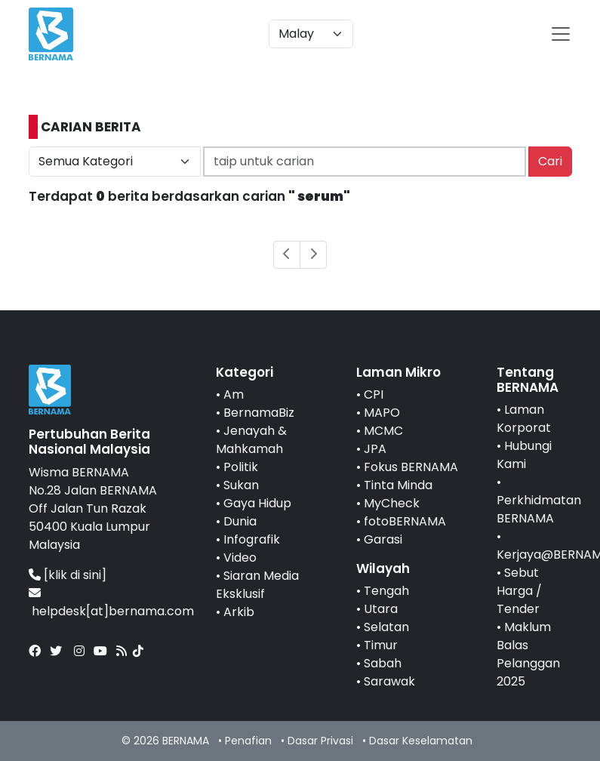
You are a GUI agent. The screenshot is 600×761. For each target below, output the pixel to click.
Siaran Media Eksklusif (257, 584)
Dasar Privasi (320, 740)
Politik (240, 467)
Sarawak (389, 681)
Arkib (238, 612)
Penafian (248, 740)
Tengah (386, 590)
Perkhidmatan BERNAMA (539, 509)
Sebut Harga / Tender (519, 591)
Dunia (240, 521)
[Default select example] (311, 34)
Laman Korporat (524, 418)
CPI (373, 394)
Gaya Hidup (257, 503)
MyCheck (392, 503)
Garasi (383, 539)
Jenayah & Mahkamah (251, 440)
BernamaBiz (258, 412)
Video (240, 557)
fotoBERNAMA (405, 521)
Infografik (251, 539)
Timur (381, 645)
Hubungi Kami (524, 455)
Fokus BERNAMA (411, 467)
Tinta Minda (398, 485)
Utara (381, 609)
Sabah (383, 663)
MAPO (382, 412)
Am (233, 394)
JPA (375, 449)
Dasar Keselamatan (420, 740)
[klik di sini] (75, 575)
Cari (550, 161)
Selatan (386, 627)
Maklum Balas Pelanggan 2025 (528, 654)
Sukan (241, 485)
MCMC (383, 430)
